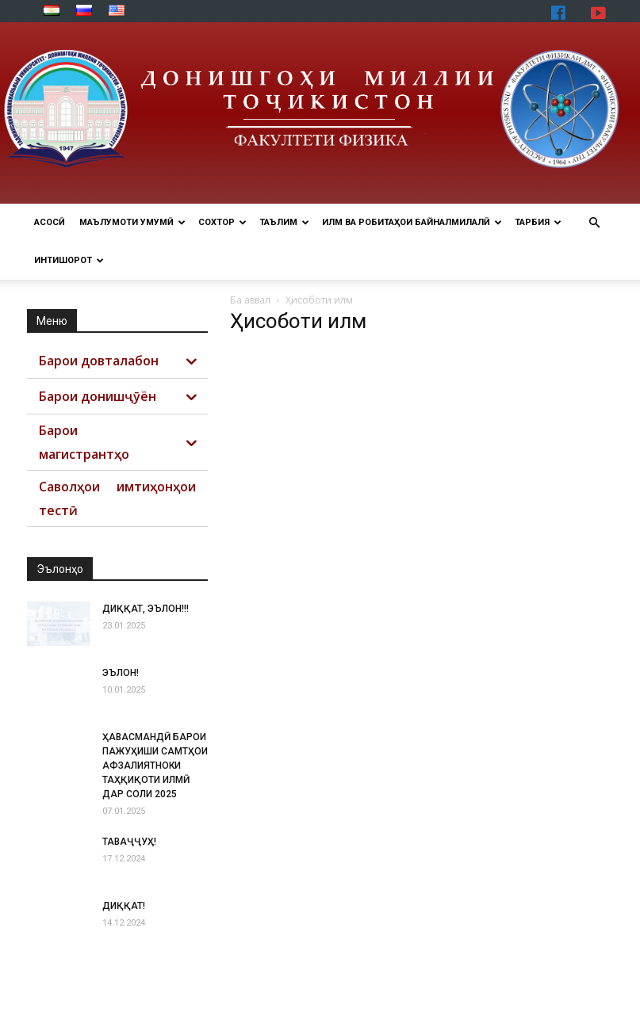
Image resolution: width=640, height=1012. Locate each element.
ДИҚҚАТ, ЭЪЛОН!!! (145, 608)
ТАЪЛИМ (284, 222)
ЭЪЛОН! (120, 672)
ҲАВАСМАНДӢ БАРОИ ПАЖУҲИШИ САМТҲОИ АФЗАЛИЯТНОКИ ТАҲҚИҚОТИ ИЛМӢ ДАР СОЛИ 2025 (155, 765)
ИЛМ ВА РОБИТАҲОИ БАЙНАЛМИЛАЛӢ (412, 222)
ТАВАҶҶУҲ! (129, 841)
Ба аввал (250, 300)
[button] (595, 223)
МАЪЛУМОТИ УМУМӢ (132, 222)
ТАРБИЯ (538, 222)
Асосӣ (49, 222)
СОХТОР (222, 222)
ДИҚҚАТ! (123, 905)
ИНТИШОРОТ (69, 260)
